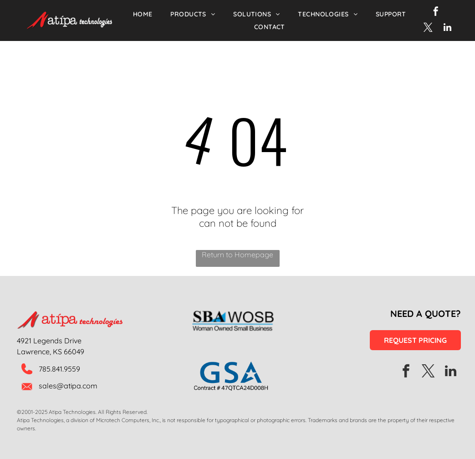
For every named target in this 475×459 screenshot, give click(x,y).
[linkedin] (448, 28)
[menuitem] (143, 14)
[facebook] (436, 12)
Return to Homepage (237, 254)
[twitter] (428, 28)
